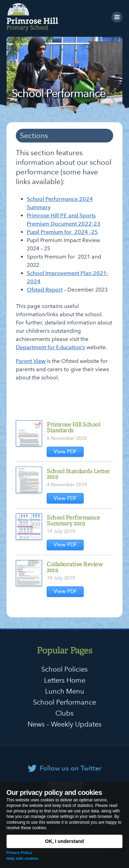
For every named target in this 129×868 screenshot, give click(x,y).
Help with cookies (23, 858)
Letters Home (64, 680)
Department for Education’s (50, 347)
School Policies (64, 669)
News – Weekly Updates (64, 724)
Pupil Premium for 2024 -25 (62, 232)
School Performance (64, 702)
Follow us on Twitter (70, 768)
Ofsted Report (45, 289)
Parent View (30, 361)
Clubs (64, 713)
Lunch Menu (64, 691)
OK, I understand (64, 841)
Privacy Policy (19, 852)
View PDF (65, 451)
